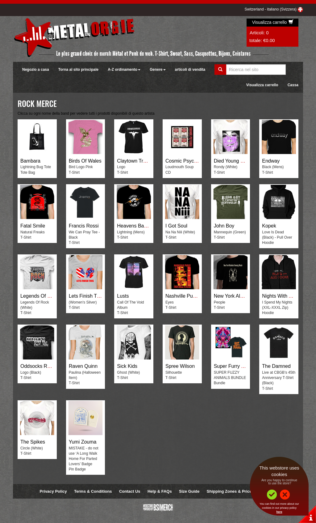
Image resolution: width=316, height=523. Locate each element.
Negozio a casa (35, 69)
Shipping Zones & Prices (230, 491)
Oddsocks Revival (40, 366)
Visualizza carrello (272, 22)
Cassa (293, 85)
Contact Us (129, 491)
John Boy (224, 225)
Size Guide (189, 491)
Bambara (30, 161)
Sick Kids (127, 366)
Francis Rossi (84, 225)
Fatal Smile (32, 225)
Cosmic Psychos (183, 161)
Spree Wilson (180, 366)
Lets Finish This (86, 296)
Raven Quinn (83, 366)
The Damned (276, 366)
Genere (157, 69)
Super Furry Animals (236, 366)
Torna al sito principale (78, 69)
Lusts (123, 296)
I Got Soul (176, 225)
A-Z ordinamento (124, 69)
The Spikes (32, 441)
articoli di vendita (190, 69)
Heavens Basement (138, 225)
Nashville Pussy (182, 296)
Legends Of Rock (39, 296)
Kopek (269, 225)
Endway (271, 161)
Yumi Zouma (83, 441)
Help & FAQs (160, 491)
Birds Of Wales (85, 161)
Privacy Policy (53, 491)
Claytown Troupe (135, 161)
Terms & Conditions (93, 491)
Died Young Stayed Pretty (242, 161)
